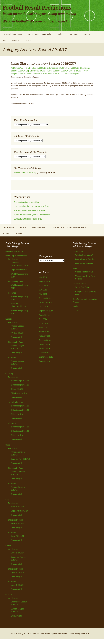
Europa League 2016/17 (58, 71)
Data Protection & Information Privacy (69, 227)
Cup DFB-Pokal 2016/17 (36, 71)
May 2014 (43, 327)
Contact (18, 233)
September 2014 (46, 311)
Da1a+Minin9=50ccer (12, 34)
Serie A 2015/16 (17, 507)
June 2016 (43, 286)
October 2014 (45, 306)
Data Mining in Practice (85, 259)
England (60, 34)
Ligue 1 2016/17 (75, 71)
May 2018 (43, 277)
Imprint (6, 233)
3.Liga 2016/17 (72, 68)
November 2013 (46, 348)
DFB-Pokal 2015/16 (19, 393)
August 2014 (44, 315)
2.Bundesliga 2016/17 (56, 68)
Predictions (12, 259)
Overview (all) (16, 337)
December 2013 (46, 344)
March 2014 (44, 332)
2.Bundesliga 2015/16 (20, 385)
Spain (87, 34)
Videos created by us (84, 272)
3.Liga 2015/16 (17, 389)
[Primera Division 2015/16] (25, 172)
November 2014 (46, 302)
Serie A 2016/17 (54, 74)
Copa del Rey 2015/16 (20, 459)
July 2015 (43, 290)
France (15, 40)
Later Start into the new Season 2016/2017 (43, 64)
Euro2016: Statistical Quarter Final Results (32, 215)
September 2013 (46, 357)
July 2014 (43, 319)
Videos (23, 227)
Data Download (39, 227)
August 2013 (44, 361)
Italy (4, 40)
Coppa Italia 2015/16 (19, 511)
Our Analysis (8, 227)
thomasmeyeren (73, 74)
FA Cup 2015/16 (17, 333)
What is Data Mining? (84, 255)
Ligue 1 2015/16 (17, 553)
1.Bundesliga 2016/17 (37, 68)
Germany (74, 34)
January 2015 (45, 298)
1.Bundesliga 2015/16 (20, 381)
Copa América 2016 (19, 270)
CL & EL (28, 40)
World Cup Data (82, 287)
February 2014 (45, 336)
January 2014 (45, 340)
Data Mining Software (84, 263)
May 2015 (43, 294)
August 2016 (44, 281)
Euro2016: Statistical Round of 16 (28, 219)
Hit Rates (12, 293)
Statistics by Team (15, 282)
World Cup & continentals (39, 34)
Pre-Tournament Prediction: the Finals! (30, 210)
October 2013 (45, 353)
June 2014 (43, 323)
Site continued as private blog (26, 202)
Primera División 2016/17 (36, 74)
